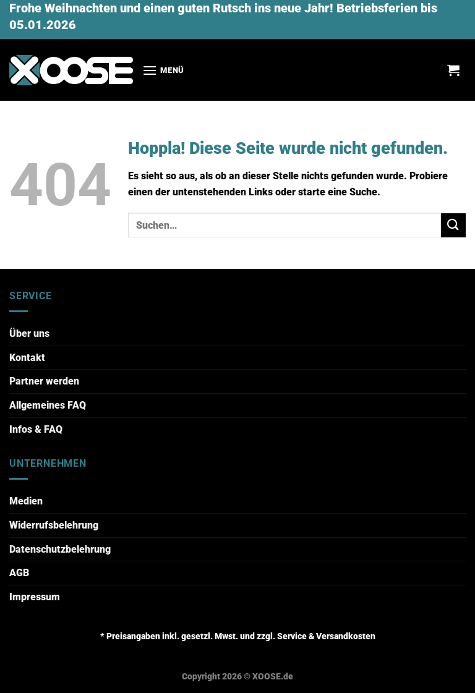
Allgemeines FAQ (47, 405)
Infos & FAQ (35, 429)
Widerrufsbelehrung (53, 525)
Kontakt (27, 358)
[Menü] (163, 70)
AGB (19, 573)
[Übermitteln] (453, 225)
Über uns (29, 333)
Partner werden (44, 381)
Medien (26, 501)
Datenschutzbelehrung (60, 549)
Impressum (34, 597)
